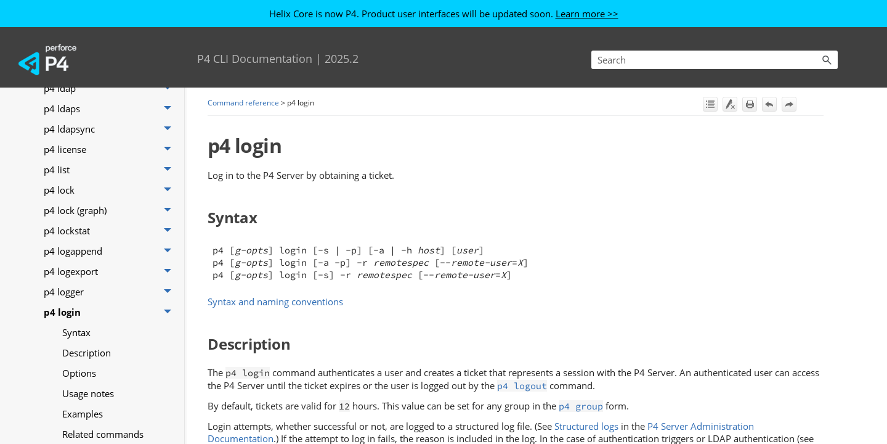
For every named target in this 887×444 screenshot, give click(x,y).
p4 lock (111, 190)
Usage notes (88, 393)
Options (79, 373)
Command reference (243, 102)
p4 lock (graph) (111, 210)
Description (86, 353)
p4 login (111, 312)
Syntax (76, 332)
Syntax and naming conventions (275, 301)
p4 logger (111, 292)
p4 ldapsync (111, 129)
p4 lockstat (111, 231)
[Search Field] (714, 60)
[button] (827, 60)
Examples (82, 414)
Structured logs (586, 426)
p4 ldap (111, 88)
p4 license (111, 149)
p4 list (111, 170)
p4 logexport (111, 271)
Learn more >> (587, 13)
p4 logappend (111, 251)
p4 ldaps (111, 109)
